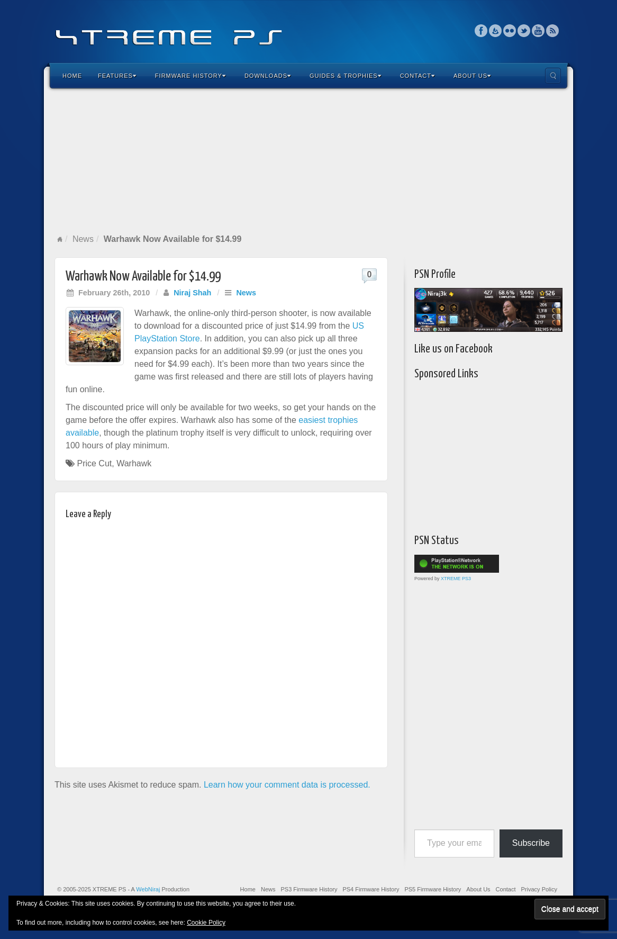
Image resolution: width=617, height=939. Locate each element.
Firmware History (190, 76)
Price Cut (94, 463)
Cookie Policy (206, 922)
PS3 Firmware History (308, 889)
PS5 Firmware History (432, 889)
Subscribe (531, 842)
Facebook (481, 30)
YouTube (538, 30)
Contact (417, 76)
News (83, 238)
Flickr (509, 30)
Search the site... (553, 76)
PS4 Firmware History (370, 889)
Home (72, 76)
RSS (552, 30)
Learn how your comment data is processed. (287, 784)
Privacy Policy (539, 889)
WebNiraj (148, 889)
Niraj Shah (192, 292)
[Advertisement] (308, 161)
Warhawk (133, 463)
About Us (472, 76)
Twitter (524, 30)
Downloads (267, 76)
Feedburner (495, 30)
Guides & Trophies (346, 76)
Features (117, 76)
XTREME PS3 (456, 578)
